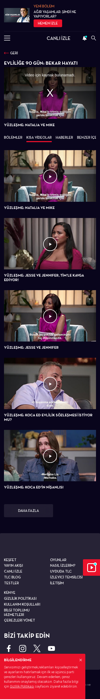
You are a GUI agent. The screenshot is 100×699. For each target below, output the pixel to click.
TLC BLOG (12, 577)
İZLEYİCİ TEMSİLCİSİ (66, 577)
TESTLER (11, 583)
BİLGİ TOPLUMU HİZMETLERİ (17, 612)
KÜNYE (9, 592)
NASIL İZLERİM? (62, 565)
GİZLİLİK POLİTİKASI (20, 598)
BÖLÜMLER (13, 137)
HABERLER (64, 137)
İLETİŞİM (57, 583)
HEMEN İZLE (48, 23)
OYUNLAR (58, 560)
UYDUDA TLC (61, 571)
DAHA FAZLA (28, 510)
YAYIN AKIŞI (13, 565)
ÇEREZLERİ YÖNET (19, 620)
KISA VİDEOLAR (39, 137)
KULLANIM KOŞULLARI (22, 604)
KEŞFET (10, 560)
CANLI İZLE (58, 38)
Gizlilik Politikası (22, 686)
